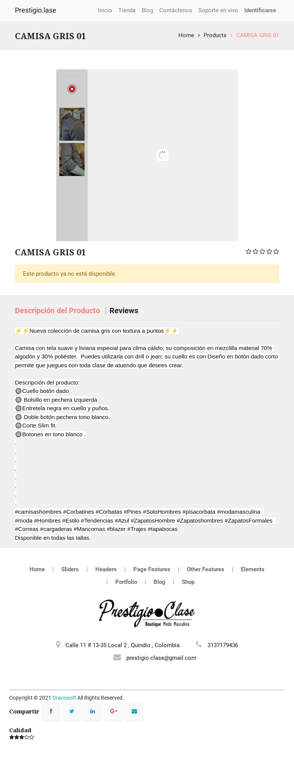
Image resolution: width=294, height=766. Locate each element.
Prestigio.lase (35, 10)
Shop (188, 582)
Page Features (151, 569)
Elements (253, 569)
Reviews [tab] (123, 310)
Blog (159, 582)
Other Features (205, 569)
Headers (106, 569)
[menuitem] (105, 10)
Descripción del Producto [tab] (58, 310)
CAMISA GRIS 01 (257, 35)
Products (215, 35)
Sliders (70, 569)
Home (186, 35)
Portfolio (126, 582)
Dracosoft (64, 698)
